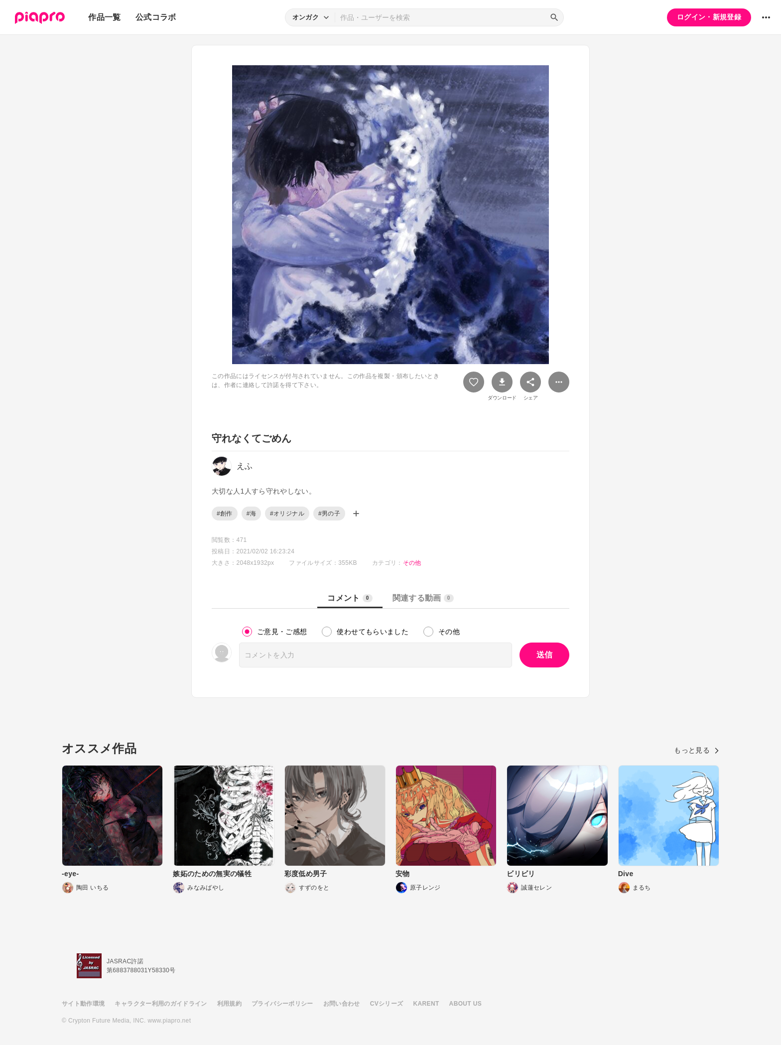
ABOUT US (465, 1003)
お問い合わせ (341, 1003)
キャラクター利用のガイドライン (161, 1003)
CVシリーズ (386, 1003)
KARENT (426, 1003)
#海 (251, 513)
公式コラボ (155, 17)
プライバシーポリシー (282, 1003)
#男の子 (329, 513)
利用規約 (229, 1003)
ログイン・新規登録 (709, 17)
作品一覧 (104, 17)
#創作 (225, 513)
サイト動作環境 (83, 1003)
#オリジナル (287, 513)
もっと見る (696, 750)
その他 (412, 562)
